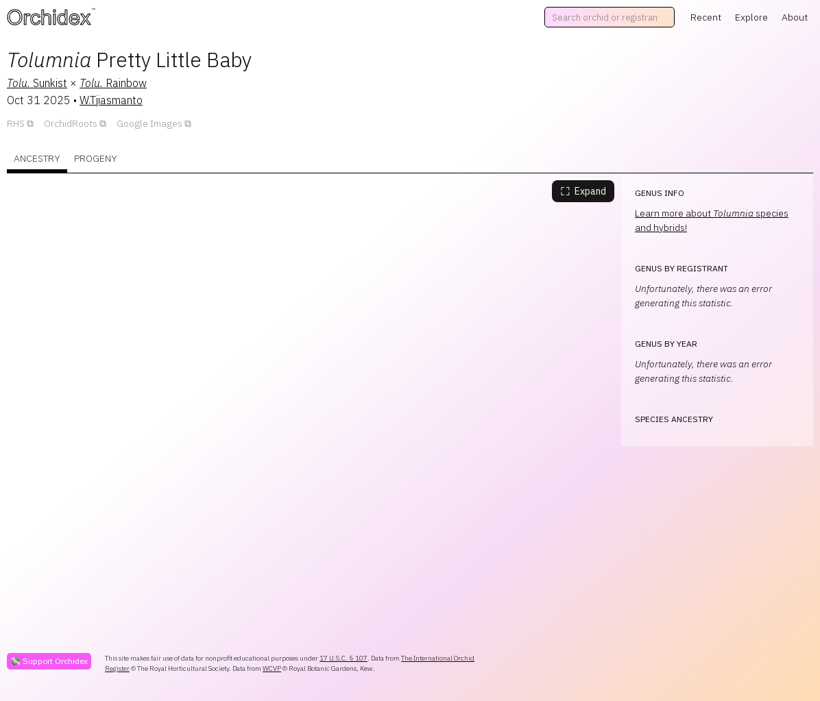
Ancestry (37, 158)
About (795, 17)
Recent (705, 17)
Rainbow (113, 83)
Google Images (149, 123)
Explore (751, 17)
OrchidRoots (70, 123)
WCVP (272, 668)
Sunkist (37, 83)
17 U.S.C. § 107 (343, 658)
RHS (16, 123)
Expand (583, 191)
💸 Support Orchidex (49, 661)
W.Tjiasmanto (111, 100)
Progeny (95, 158)
